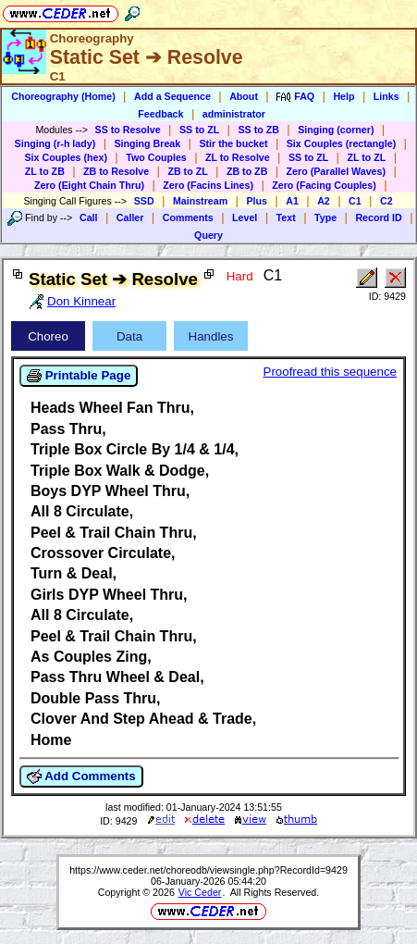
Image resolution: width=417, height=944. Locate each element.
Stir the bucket (233, 143)
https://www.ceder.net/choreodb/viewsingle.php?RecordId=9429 (208, 870)
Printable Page (78, 375)
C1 (355, 200)
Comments (188, 217)
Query (208, 235)
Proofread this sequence (330, 372)
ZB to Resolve (116, 171)
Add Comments (81, 776)
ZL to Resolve (237, 157)
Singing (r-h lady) (55, 143)
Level (244, 217)
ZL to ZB (45, 171)
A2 (323, 200)
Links (386, 96)
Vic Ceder (200, 892)
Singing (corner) (336, 129)
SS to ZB (258, 129)
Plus (256, 200)
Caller (130, 217)
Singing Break (148, 143)
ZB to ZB (247, 171)
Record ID (378, 217)
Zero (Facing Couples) (324, 185)
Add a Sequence (172, 96)
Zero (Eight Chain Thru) (89, 185)
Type (325, 217)
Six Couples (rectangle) (341, 143)
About (243, 96)
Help (343, 96)
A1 (292, 200)
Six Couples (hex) (66, 157)
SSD (144, 200)
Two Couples (156, 157)
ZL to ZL (366, 157)
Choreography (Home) (63, 96)
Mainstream (200, 200)
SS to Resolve (128, 129)
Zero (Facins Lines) (208, 185)
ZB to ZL (187, 171)
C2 (386, 200)
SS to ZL (199, 129)
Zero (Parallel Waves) (336, 171)
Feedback (160, 113)
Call (89, 217)
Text (286, 217)
